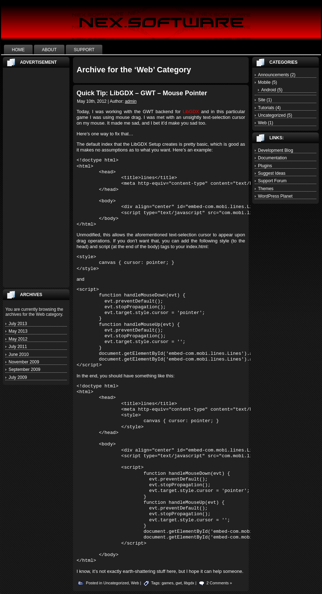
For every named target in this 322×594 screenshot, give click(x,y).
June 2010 (19, 354)
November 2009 (24, 361)
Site (261, 99)
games (168, 583)
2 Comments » (219, 583)
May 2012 (18, 339)
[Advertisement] (36, 177)
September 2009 (24, 369)
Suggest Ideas (272, 173)
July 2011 (18, 346)
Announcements (273, 74)
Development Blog (275, 150)
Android (268, 89)
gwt (179, 583)
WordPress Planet (275, 196)
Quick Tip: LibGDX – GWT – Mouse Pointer (142, 93)
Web (135, 583)
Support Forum (272, 180)
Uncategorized (116, 583)
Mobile (264, 82)
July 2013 (18, 323)
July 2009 (18, 377)
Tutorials (266, 107)
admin (131, 101)
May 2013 (18, 331)
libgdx (189, 583)
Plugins (265, 165)
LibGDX (191, 111)
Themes (265, 188)
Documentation (272, 157)
